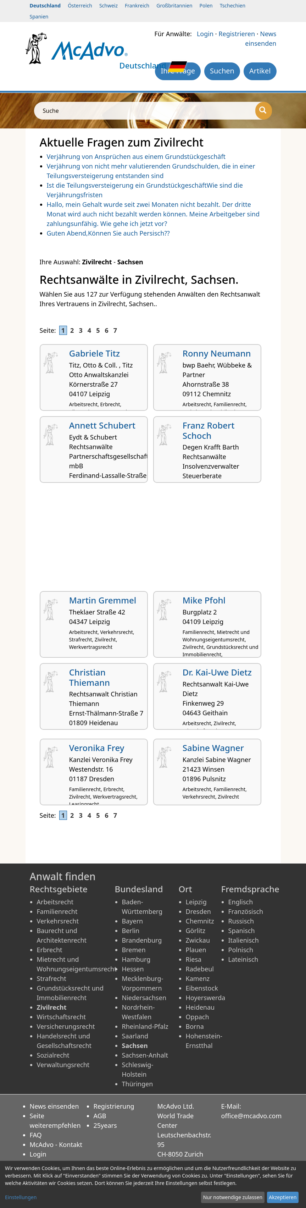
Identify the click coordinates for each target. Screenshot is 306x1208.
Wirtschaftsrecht (61, 1017)
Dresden (198, 911)
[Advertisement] (153, 539)
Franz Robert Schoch (209, 430)
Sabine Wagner (213, 748)
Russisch (241, 921)
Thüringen (137, 1084)
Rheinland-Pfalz (145, 1026)
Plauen (196, 949)
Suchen (222, 71)
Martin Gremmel (102, 600)
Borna (195, 1026)
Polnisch (241, 949)
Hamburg (136, 959)
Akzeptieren (282, 1197)
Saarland (135, 1036)
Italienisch (243, 940)
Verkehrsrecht (58, 921)
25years (105, 1125)
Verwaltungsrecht (63, 1064)
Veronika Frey (96, 748)
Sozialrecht (53, 1055)
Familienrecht (57, 911)
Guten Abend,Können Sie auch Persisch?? (108, 233)
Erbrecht (49, 949)
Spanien (39, 16)
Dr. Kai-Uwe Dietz (217, 672)
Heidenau (200, 1007)
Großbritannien (174, 5)
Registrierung (114, 1106)
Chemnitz (200, 921)
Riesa (194, 959)
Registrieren (236, 33)
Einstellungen (21, 1197)
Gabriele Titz (94, 353)
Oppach (197, 1017)
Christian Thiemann (89, 677)
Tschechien (232, 5)
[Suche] (263, 111)
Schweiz (108, 5)
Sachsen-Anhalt (145, 1055)
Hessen (133, 969)
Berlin (131, 930)
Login (205, 33)
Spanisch (241, 930)
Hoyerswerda (206, 997)
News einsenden (54, 1106)
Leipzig (196, 902)
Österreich (80, 5)
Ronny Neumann (217, 353)
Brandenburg (142, 940)
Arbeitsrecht (55, 902)
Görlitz (196, 930)
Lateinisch (243, 959)
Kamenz (198, 978)
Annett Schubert (102, 425)
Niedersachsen (144, 997)
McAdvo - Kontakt (56, 1144)
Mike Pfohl (204, 600)
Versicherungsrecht (66, 1026)
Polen (206, 5)
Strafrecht (51, 978)
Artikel (260, 71)
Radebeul (200, 969)
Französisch (245, 911)
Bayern (132, 921)
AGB (100, 1116)
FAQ (36, 1135)
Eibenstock (202, 988)
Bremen (134, 949)
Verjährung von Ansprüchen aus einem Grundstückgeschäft (136, 156)
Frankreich (137, 5)
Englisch (240, 902)
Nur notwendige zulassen (232, 1197)
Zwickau (198, 940)
